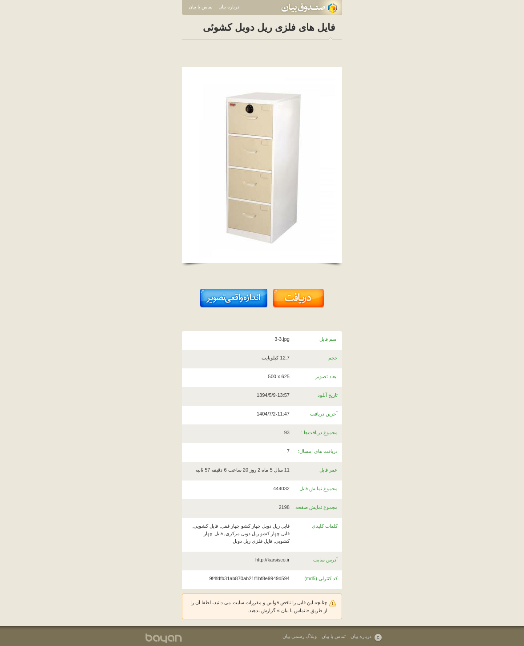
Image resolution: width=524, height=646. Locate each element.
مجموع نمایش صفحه (316, 507)
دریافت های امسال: (318, 451)
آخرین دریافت (324, 413)
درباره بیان (228, 6)
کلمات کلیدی (325, 526)
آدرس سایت (325, 559)
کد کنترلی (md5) (321, 578)
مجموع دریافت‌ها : (319, 432)
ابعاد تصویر (326, 376)
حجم (333, 357)
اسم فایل (328, 339)
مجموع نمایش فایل (318, 488)
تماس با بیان (201, 6)
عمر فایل (328, 469)
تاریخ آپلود (328, 395)
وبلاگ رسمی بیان (299, 636)
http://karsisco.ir (272, 559)
